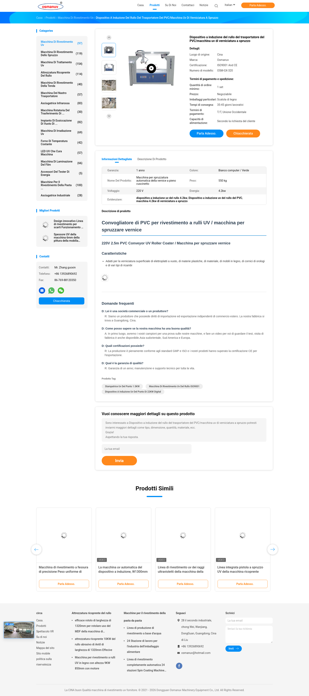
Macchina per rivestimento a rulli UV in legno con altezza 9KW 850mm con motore (95, 663)
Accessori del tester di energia (61, 173)
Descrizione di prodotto (151, 159)
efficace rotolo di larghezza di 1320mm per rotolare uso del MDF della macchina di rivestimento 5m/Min (93, 626)
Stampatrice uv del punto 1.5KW (122, 386)
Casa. (39, 620)
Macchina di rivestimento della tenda (61, 84)
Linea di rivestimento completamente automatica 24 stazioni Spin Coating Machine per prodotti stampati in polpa (146, 665)
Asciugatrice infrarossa (61, 103)
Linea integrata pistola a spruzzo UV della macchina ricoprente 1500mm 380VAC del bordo (240, 571)
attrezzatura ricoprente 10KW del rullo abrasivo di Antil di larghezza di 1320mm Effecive (95, 644)
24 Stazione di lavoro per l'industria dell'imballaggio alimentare (143, 646)
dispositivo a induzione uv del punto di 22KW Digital (133, 391)
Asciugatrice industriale (61, 195)
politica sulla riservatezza (44, 661)
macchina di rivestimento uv (61, 43)
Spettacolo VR (45, 631)
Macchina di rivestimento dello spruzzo (61, 53)
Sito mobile (43, 653)
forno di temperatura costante (61, 142)
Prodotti (41, 625)
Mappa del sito (45, 648)
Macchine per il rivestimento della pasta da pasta (145, 617)
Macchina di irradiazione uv (61, 132)
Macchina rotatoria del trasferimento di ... (61, 112)
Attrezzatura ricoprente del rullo (61, 74)
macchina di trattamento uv (61, 64)
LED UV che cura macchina (61, 153)
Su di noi (41, 636)
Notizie (40, 642)
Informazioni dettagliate (117, 159)
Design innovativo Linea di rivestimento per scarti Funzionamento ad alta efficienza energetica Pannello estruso (69, 224)
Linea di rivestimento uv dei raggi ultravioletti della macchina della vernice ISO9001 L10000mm (181, 571)
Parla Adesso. (257, 5)
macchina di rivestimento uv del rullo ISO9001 (174, 386)
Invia (119, 460)
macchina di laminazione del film (61, 163)
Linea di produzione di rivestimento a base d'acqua (144, 630)
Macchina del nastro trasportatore (61, 94)
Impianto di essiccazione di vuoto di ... (61, 122)
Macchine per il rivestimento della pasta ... (61, 185)
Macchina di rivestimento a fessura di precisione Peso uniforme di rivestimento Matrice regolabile (63, 571)
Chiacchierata (61, 301)
